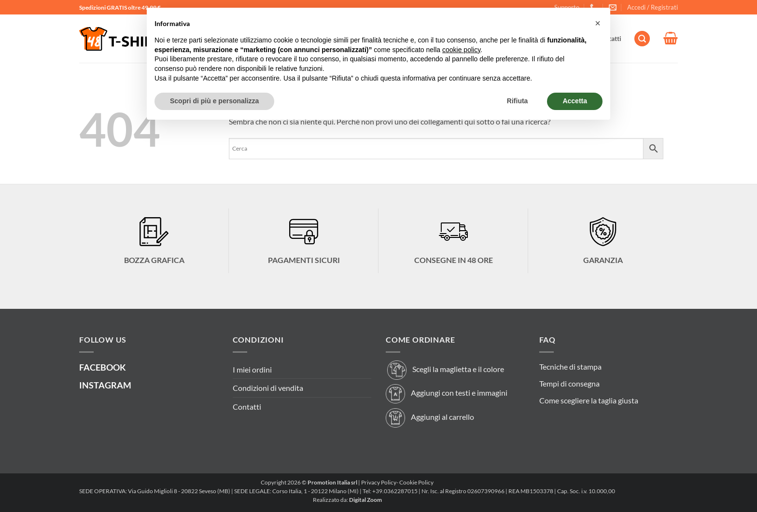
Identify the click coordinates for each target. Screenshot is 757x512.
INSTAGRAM (105, 385)
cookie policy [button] (461, 50)
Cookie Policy (416, 482)
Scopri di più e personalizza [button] (214, 101)
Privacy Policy (378, 482)
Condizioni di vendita (268, 387)
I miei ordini (252, 369)
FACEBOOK (102, 367)
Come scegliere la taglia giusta (588, 400)
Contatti (247, 406)
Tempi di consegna (569, 383)
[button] (652, 7)
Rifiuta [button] (517, 101)
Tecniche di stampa (570, 366)
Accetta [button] (574, 101)
